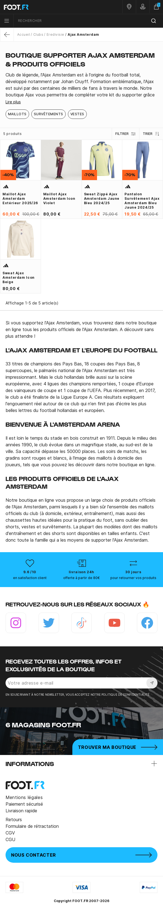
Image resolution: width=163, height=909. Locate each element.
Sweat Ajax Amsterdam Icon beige (18, 277)
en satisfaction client (30, 578)
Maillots (17, 114)
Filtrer (125, 133)
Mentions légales (24, 797)
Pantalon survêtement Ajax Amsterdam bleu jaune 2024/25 (141, 200)
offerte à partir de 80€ (81, 578)
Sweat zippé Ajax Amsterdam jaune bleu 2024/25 (102, 198)
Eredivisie (55, 34)
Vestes (77, 114)
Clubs (38, 34)
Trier (151, 133)
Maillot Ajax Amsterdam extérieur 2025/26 (20, 198)
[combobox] (88, 21)
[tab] (81, 84)
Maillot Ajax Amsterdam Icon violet (59, 198)
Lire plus (13, 101)
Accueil (23, 34)
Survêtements (48, 114)
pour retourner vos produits (133, 578)
